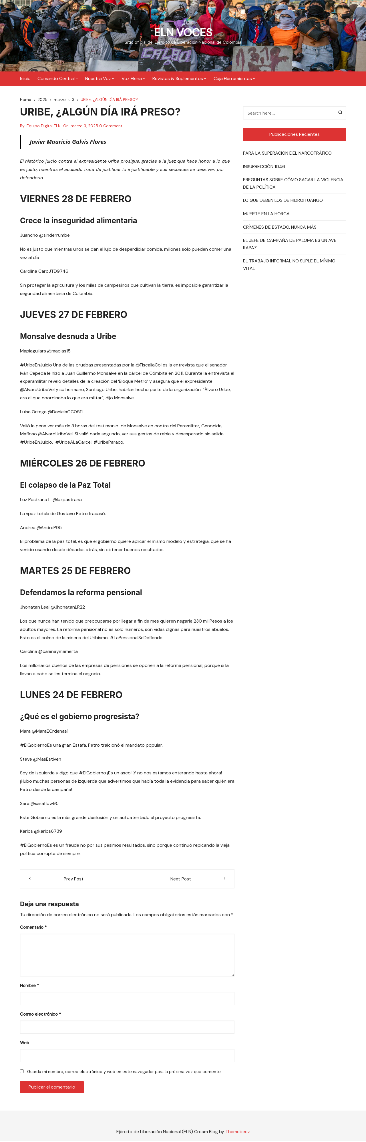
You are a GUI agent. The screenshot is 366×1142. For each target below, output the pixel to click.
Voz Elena (132, 78)
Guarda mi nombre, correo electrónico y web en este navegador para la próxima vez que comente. (124, 1073)
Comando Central (56, 78)
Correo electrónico (40, 1015)
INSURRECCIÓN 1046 (264, 167)
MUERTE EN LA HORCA (266, 215)
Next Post (180, 880)
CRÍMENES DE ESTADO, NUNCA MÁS (280, 228)
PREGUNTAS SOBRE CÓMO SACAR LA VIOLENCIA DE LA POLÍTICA (293, 184)
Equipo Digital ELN (44, 126)
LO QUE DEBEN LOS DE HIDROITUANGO (283, 201)
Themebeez (237, 1132)
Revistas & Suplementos (177, 78)
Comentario (33, 928)
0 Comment (110, 126)
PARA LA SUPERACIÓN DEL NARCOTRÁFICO (287, 154)
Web (24, 1044)
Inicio (25, 78)
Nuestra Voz (98, 78)
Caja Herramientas (233, 78)
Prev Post (74, 880)
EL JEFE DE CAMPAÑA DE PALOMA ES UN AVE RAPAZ (290, 245)
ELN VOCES (183, 32)
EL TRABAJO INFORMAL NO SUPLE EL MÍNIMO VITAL (289, 265)
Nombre (29, 987)
